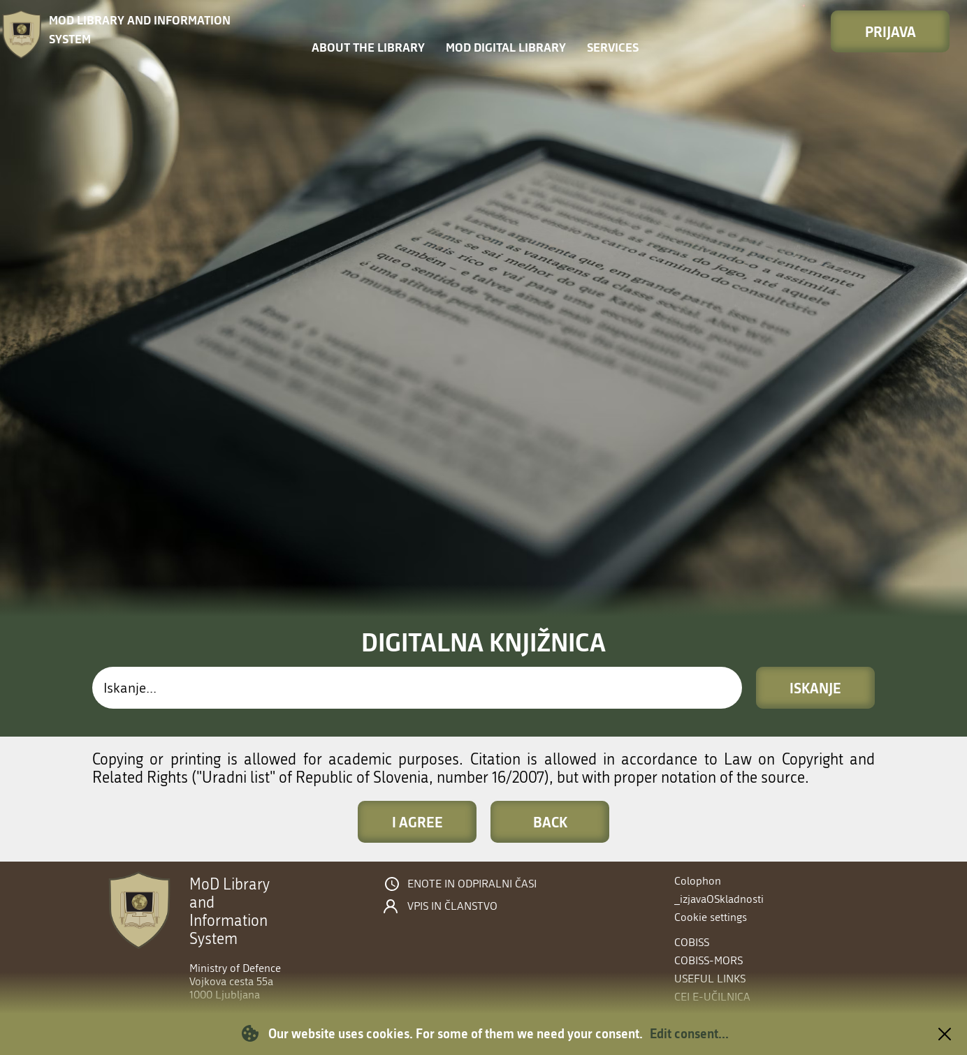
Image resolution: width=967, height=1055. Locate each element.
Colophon (697, 880)
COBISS (691, 942)
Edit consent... (689, 1033)
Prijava (890, 31)
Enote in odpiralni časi (472, 884)
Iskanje (815, 688)
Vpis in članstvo (452, 906)
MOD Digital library (506, 47)
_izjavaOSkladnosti (719, 899)
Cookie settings (710, 917)
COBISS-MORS (708, 960)
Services (613, 47)
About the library (368, 47)
